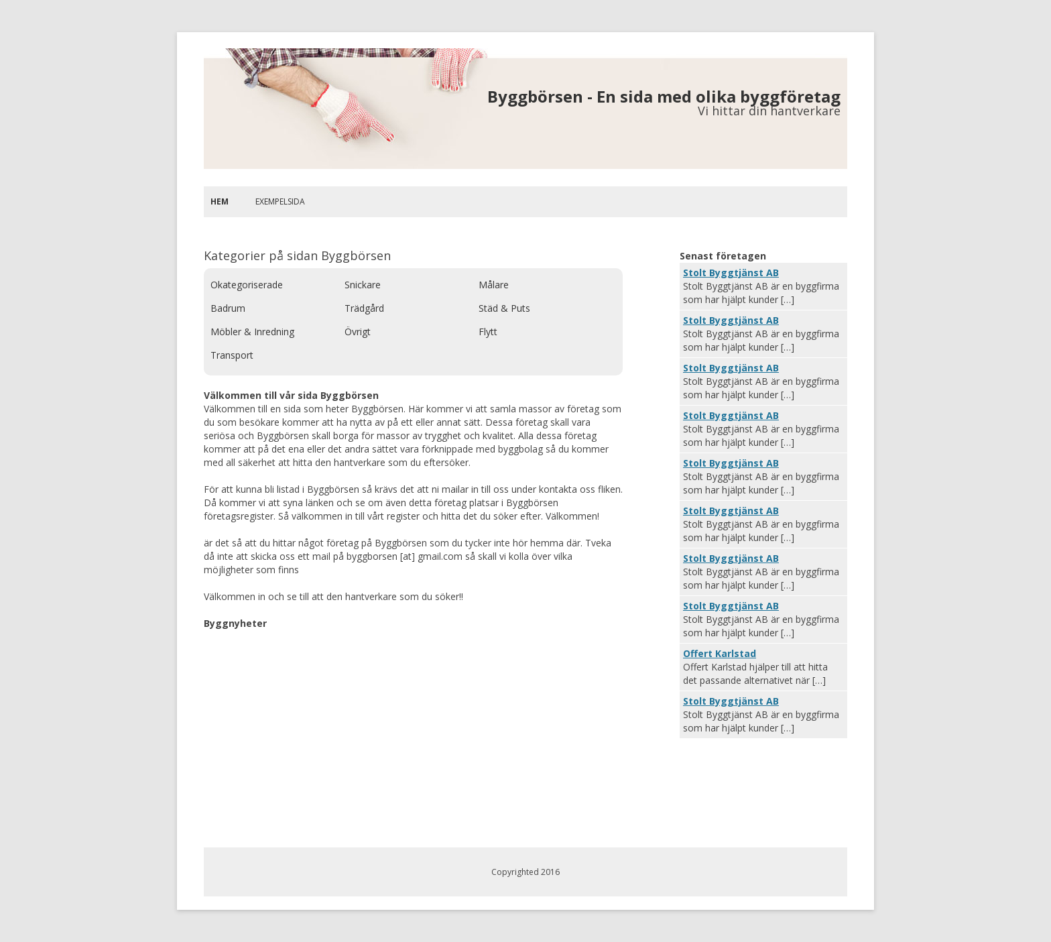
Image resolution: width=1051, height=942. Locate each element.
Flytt (488, 331)
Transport (231, 355)
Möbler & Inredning (252, 331)
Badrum (227, 308)
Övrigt (358, 331)
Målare (494, 284)
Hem (219, 201)
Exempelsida (280, 201)
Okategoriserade (246, 284)
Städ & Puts (504, 308)
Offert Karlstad (719, 653)
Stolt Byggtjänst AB (731, 272)
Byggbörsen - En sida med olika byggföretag (664, 96)
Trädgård (364, 308)
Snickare (363, 284)
